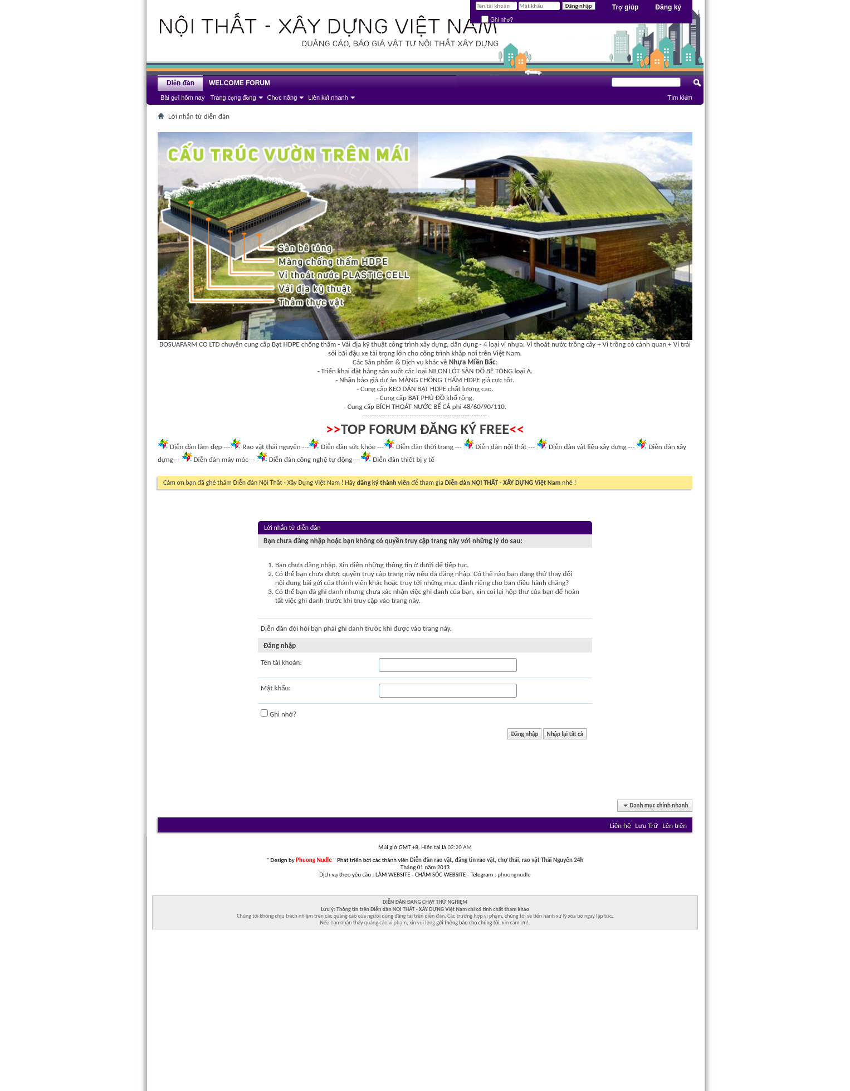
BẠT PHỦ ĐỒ (426, 397)
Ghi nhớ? (497, 20)
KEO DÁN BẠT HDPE (417, 388)
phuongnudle (513, 874)
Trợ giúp (625, 7)
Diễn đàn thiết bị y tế (403, 459)
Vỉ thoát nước (546, 344)
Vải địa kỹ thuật (364, 344)
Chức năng (282, 97)
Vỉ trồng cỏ (618, 344)
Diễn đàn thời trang (424, 446)
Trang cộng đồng (233, 97)
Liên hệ (620, 825)
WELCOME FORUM (239, 83)
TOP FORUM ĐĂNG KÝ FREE (425, 429)
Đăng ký (668, 7)
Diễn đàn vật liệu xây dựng (588, 446)
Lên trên (674, 825)
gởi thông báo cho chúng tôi (467, 922)
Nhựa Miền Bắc (472, 362)
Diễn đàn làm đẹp (196, 446)
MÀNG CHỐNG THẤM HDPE (439, 380)
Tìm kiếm (679, 97)
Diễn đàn (180, 83)
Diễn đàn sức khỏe (348, 446)
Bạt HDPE (286, 344)
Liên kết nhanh (328, 97)
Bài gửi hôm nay (182, 97)
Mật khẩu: (276, 688)
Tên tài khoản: (281, 662)
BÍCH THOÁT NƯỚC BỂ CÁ (413, 406)
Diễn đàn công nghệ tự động (311, 459)
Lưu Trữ (646, 825)
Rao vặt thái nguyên (271, 446)
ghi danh (351, 628)
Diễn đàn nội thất (501, 446)
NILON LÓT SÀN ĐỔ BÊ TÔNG (470, 371)
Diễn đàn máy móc (220, 459)
